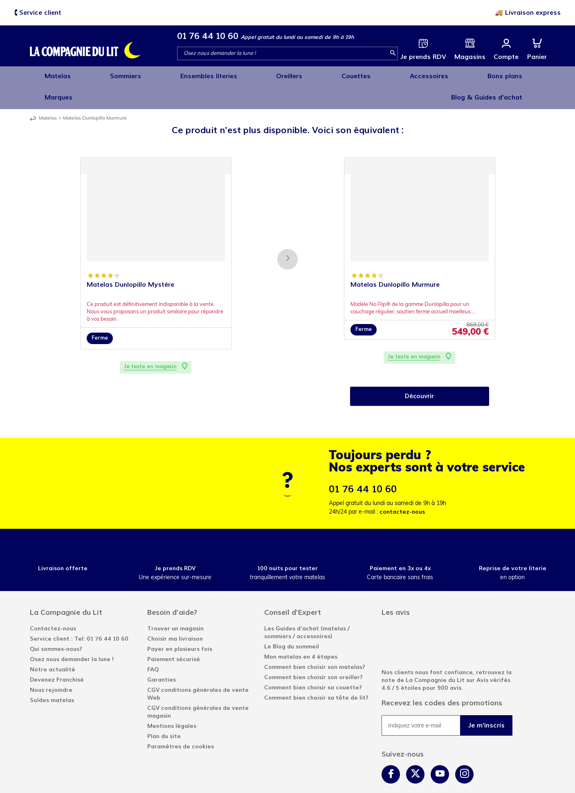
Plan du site (164, 712)
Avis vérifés (493, 656)
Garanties (161, 656)
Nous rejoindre (51, 666)
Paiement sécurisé (173, 635)
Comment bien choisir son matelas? (314, 643)
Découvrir (419, 372)
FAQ (153, 646)
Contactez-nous (53, 605)
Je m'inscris (486, 701)
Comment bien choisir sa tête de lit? (316, 674)
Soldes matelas (52, 676)
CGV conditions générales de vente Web (198, 670)
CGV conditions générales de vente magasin (198, 688)
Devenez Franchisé (57, 656)
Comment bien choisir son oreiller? (313, 653)
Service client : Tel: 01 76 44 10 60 (79, 615)
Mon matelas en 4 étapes (300, 633)
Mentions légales (171, 702)
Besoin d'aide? (172, 589)
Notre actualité (52, 646)
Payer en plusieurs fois (179, 625)
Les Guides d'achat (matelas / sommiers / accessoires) (307, 608)
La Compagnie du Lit (66, 589)
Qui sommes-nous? (56, 625)
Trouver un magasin (175, 605)
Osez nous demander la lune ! (72, 635)
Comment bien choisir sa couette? (313, 664)
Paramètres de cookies (180, 723)
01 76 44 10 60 (207, 36)
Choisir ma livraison (175, 615)
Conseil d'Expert (292, 589)
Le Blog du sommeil (291, 623)
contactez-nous (402, 488)
